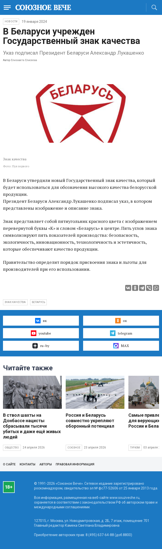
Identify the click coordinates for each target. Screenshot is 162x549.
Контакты (27, 464)
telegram (121, 333)
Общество (12, 447)
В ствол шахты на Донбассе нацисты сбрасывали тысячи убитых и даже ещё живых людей (32, 426)
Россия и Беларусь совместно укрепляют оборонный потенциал (90, 420)
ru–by (40, 345)
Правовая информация (75, 464)
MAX (121, 345)
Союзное (73, 447)
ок (121, 320)
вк (41, 320)
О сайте (9, 464)
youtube (41, 333)
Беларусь (38, 302)
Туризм (135, 447)
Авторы (45, 464)
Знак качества (15, 302)
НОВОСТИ (11, 21)
